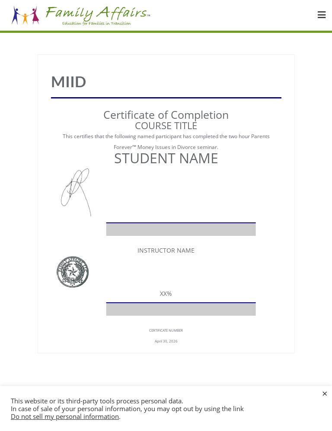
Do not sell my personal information (65, 416)
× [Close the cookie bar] (325, 393)
